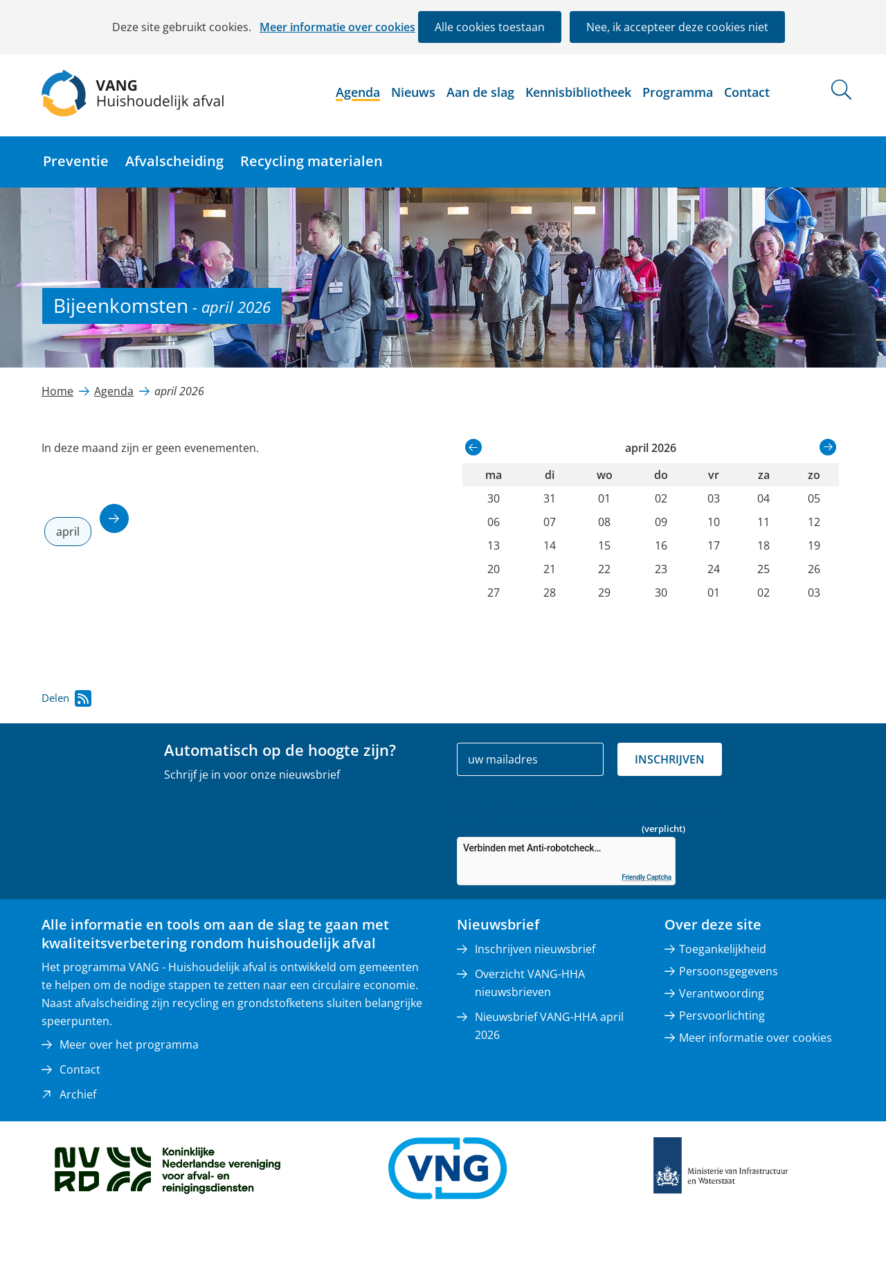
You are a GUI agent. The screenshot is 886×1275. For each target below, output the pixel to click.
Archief (78, 1094)
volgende (828, 447)
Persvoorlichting (722, 1015)
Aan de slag (480, 92)
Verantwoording (721, 993)
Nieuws (413, 92)
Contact (747, 92)
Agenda (358, 92)
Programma (677, 92)
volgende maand (114, 518)
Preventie (76, 161)
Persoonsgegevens (728, 971)
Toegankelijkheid (722, 949)
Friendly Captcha (646, 877)
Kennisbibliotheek (578, 92)
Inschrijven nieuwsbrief (535, 949)
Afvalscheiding (174, 161)
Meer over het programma (129, 1044)
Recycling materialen (311, 161)
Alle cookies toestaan (490, 27)
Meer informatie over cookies (337, 27)
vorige (473, 447)
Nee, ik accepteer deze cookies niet (677, 27)
